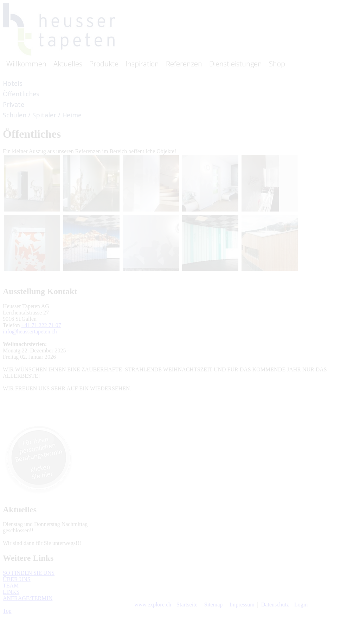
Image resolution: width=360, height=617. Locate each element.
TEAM (11, 586)
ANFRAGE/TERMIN (27, 598)
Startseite (187, 605)
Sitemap (213, 605)
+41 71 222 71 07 (41, 325)
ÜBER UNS (17, 579)
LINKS (11, 592)
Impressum (241, 605)
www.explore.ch (152, 605)
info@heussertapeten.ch (30, 332)
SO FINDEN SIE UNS (28, 573)
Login (301, 605)
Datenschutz (275, 605)
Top (7, 611)
